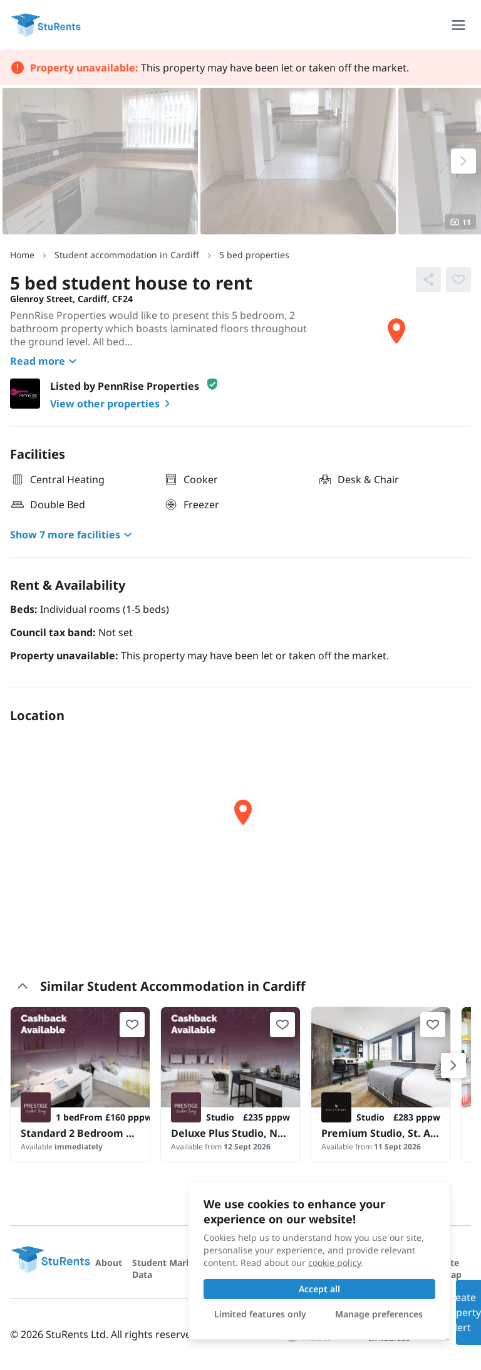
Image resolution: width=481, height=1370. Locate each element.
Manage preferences (379, 1314)
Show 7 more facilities (72, 534)
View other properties (112, 403)
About (108, 1262)
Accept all (319, 1289)
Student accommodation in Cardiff (126, 255)
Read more (45, 361)
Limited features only (260, 1314)
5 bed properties (254, 255)
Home (22, 255)
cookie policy (334, 1262)
